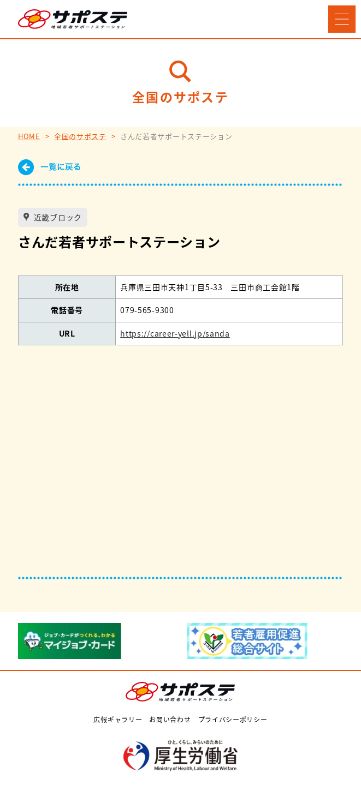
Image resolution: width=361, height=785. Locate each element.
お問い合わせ (170, 719)
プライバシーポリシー (233, 719)
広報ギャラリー (117, 719)
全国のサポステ (80, 136)
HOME (29, 136)
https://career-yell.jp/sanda (175, 333)
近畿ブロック (57, 217)
